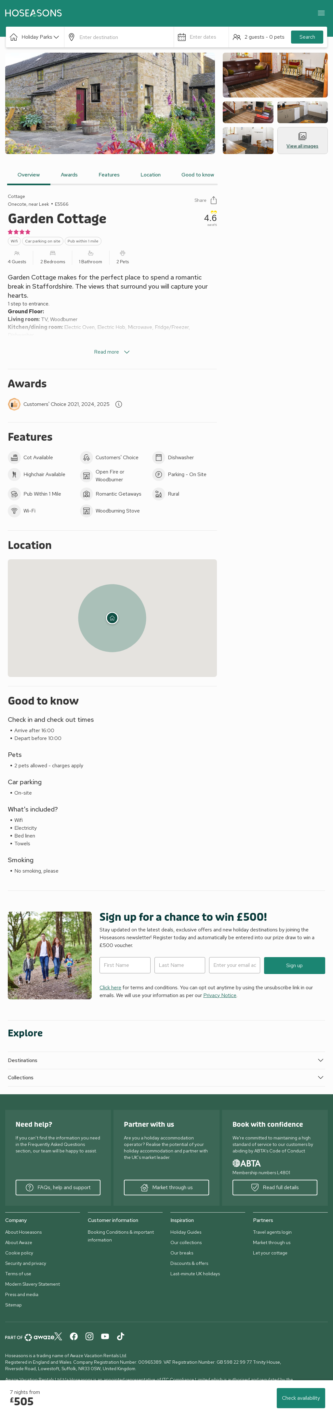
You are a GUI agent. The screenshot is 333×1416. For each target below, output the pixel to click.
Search (307, 36)
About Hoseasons (23, 1232)
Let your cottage (270, 1253)
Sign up (294, 965)
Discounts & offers (189, 1263)
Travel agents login (272, 1232)
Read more (112, 352)
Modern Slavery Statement (32, 1284)
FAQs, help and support (58, 1187)
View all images (302, 140)
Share (205, 200)
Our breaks (181, 1253)
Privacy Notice (219, 995)
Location (150, 174)
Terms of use (18, 1274)
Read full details (275, 1187)
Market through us (166, 1187)
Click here (110, 987)
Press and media (21, 1294)
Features (109, 174)
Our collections (186, 1242)
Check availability (301, 1398)
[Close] (321, 12)
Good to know (197, 174)
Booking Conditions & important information (121, 1236)
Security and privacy (25, 1263)
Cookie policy (19, 1253)
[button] (35, 37)
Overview (29, 174)
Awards (69, 174)
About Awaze (18, 1242)
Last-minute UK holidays (195, 1274)
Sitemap (13, 1305)
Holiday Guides (185, 1232)
